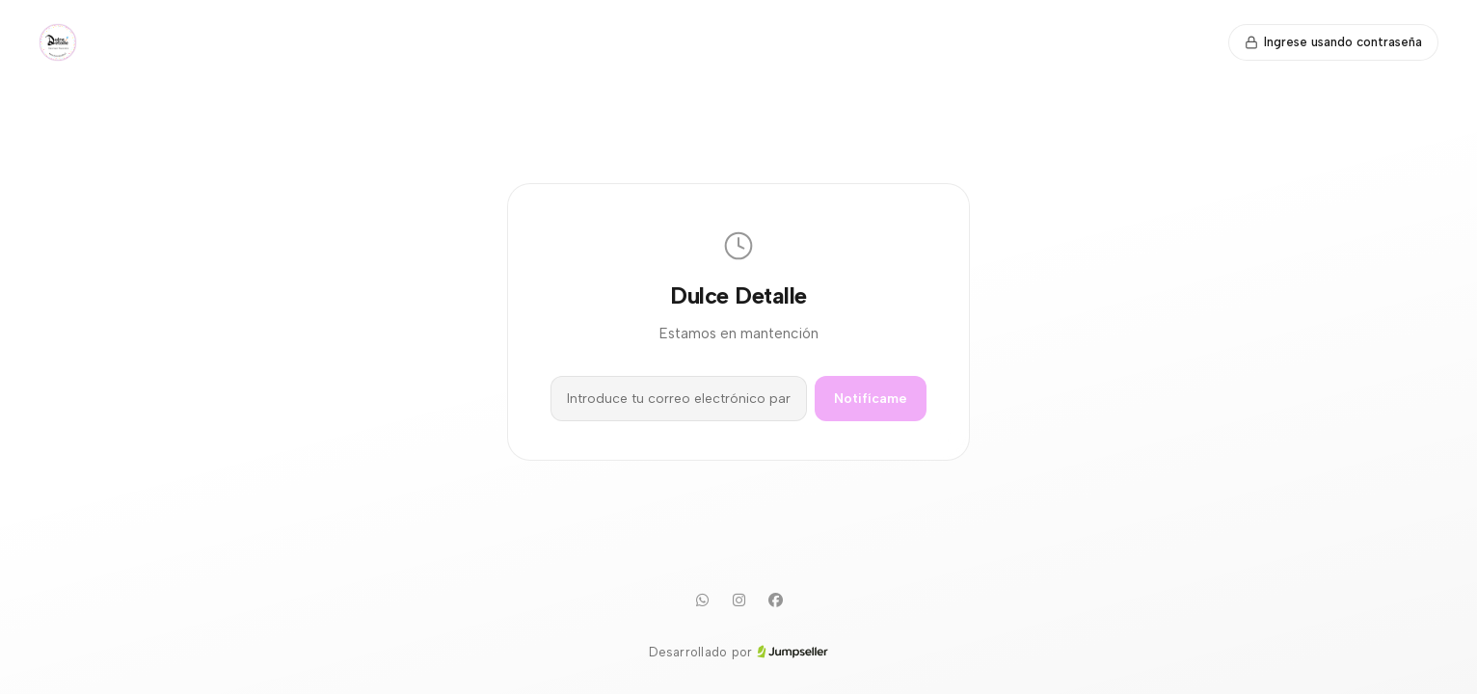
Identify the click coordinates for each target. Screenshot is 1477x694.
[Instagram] (738, 600)
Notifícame (870, 398)
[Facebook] (775, 600)
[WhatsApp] (702, 600)
